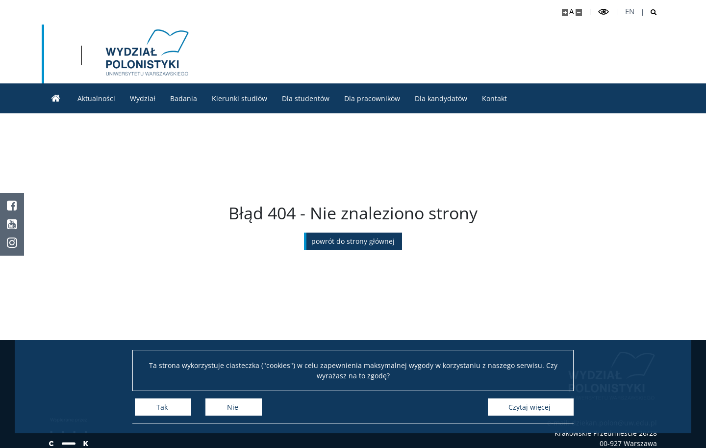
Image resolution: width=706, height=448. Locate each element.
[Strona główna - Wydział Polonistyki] (265, 54)
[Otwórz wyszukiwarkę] (649, 12)
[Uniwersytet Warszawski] (121, 54)
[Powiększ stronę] (565, 12)
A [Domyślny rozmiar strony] (571, 11)
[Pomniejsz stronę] (579, 12)
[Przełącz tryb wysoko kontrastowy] (603, 12)
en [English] (629, 11)
